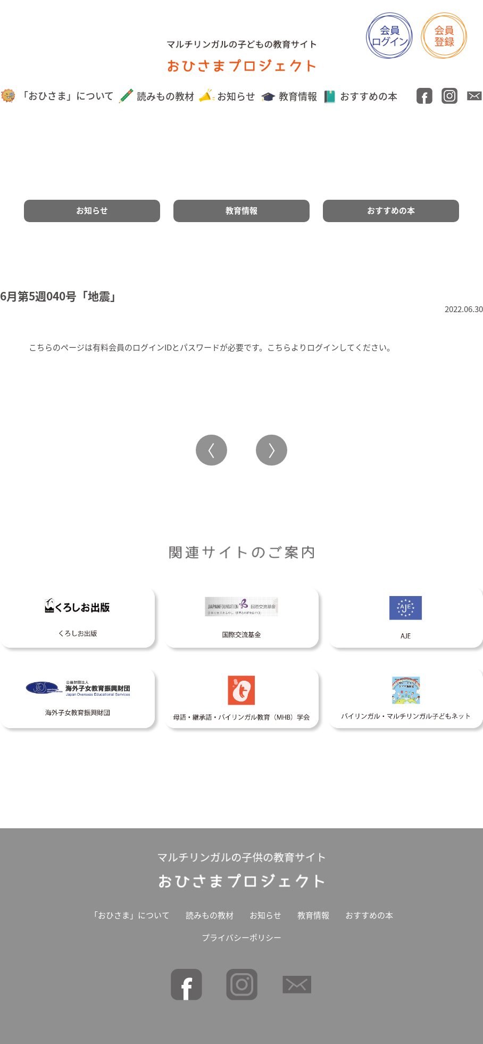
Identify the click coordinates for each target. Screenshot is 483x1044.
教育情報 (288, 96)
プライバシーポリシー (241, 937)
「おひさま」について (57, 95)
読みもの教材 (156, 96)
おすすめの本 (360, 96)
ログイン (323, 347)
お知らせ (227, 96)
